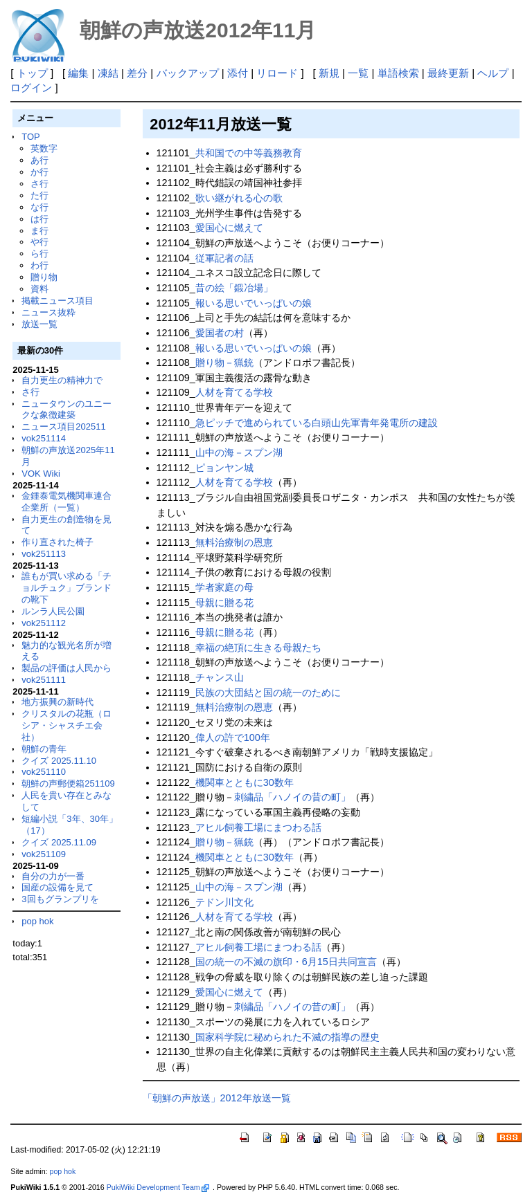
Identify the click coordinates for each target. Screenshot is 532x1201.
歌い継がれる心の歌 (239, 197)
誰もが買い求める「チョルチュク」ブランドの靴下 (66, 588)
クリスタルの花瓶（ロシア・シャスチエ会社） (66, 725)
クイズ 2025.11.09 (58, 842)
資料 (39, 289)
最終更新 (448, 73)
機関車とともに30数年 (244, 782)
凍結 (108, 73)
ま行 (39, 231)
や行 (39, 242)
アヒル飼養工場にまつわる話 (258, 827)
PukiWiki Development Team (158, 1187)
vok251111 (43, 680)
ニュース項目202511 (63, 426)
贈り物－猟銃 (224, 362)
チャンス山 (219, 677)
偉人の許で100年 (232, 737)
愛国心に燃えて (229, 227)
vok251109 (43, 854)
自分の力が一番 (53, 876)
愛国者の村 (219, 332)
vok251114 (43, 438)
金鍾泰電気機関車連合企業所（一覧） (66, 502)
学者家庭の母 (224, 587)
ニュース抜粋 (48, 312)
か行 (39, 172)
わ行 (39, 265)
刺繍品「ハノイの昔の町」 (292, 797)
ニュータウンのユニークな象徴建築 (66, 409)
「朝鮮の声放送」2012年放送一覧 (217, 1097)
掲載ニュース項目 (57, 300)
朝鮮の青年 (43, 749)
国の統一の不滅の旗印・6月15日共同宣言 (286, 961)
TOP (30, 136)
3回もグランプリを (59, 899)
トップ (32, 73)
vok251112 (43, 623)
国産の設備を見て (57, 887)
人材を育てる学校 (234, 392)
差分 (137, 73)
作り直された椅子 (57, 542)
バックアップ (188, 73)
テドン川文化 (224, 902)
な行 (39, 207)
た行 (39, 195)
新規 (329, 73)
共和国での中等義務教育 (248, 152)
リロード (277, 73)
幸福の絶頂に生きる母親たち (258, 647)
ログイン (31, 87)
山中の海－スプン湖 (239, 452)
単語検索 (398, 73)
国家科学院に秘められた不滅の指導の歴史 (287, 1037)
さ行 (39, 183)
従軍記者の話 (224, 258)
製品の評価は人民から (66, 668)
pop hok (37, 921)
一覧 (358, 73)
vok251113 (43, 554)
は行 (39, 219)
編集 (78, 73)
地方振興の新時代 (57, 702)
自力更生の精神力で (62, 380)
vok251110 (43, 772)
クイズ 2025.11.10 (58, 760)
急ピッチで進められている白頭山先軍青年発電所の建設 (316, 422)
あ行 (39, 160)
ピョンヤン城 (224, 467)
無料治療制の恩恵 (234, 542)
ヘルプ (492, 73)
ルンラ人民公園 (53, 611)
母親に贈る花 (224, 602)
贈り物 (43, 277)
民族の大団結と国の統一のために (268, 692)
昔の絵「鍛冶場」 (234, 287)
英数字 (43, 148)
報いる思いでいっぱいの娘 (253, 303)
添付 (237, 73)
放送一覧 (39, 324)
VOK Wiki (40, 473)
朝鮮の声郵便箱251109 (67, 783)
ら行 (39, 253)
